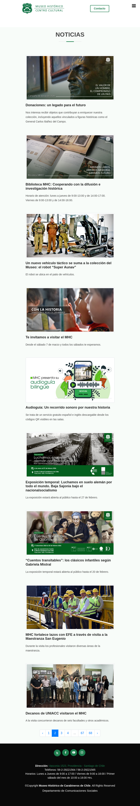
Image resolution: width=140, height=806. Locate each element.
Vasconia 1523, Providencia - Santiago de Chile (77, 765)
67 (82, 733)
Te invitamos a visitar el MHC (49, 337)
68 (90, 733)
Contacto (99, 8)
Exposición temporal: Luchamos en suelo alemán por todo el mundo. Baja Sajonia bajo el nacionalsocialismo (69, 486)
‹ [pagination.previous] (42, 733)
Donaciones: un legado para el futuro (56, 105)
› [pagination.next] (97, 733)
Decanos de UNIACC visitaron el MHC (56, 713)
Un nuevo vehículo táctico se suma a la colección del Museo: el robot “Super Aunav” (68, 265)
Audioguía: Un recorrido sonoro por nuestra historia (68, 407)
